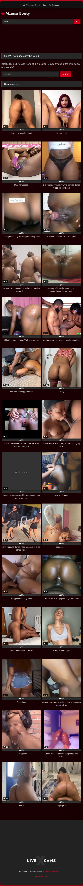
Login (45, 5)
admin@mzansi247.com (54, 871)
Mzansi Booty (15, 13)
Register (55, 5)
